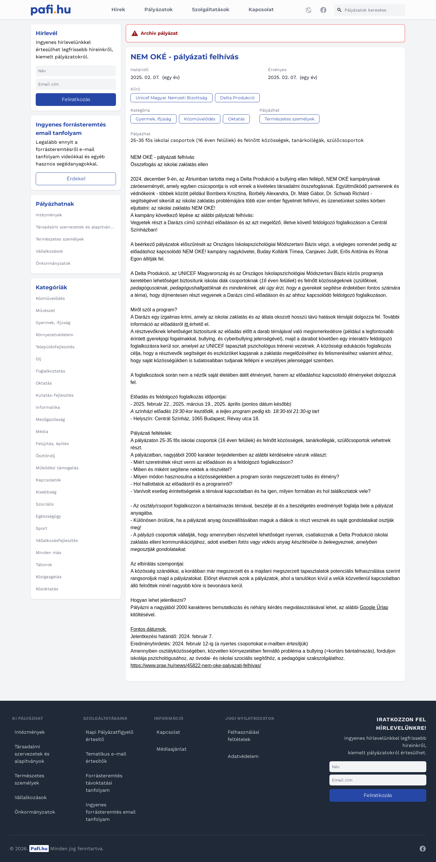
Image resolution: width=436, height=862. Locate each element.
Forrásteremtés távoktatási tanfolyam (104, 783)
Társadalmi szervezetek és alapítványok (32, 754)
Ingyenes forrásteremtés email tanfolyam (110, 812)
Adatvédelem (243, 756)
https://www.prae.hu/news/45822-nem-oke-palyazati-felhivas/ (195, 665)
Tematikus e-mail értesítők (106, 757)
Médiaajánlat (172, 749)
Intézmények (30, 732)
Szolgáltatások (210, 9)
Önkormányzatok (35, 812)
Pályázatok (158, 9)
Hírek (118, 9)
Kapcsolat (261, 9)
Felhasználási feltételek (243, 735)
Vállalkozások (31, 797)
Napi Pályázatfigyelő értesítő (110, 735)
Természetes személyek (29, 779)
